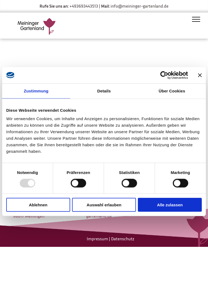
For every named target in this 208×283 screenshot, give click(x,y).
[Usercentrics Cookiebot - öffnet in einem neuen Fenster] (164, 75)
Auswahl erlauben (104, 205)
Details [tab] (104, 90)
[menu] (196, 19)
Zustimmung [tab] (36, 90)
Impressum (97, 238)
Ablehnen (38, 205)
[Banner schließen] (200, 75)
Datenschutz (122, 238)
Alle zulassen (170, 205)
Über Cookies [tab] (172, 90)
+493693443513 (83, 6)
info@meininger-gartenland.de (139, 6)
